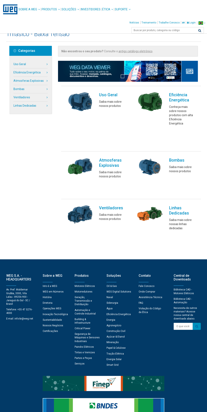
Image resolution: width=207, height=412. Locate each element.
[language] (202, 23)
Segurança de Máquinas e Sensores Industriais (87, 272)
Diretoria (47, 237)
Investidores (90, 9)
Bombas (18, 89)
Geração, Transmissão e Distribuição (83, 235)
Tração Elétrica (115, 288)
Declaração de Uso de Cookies (64, 406)
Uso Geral (19, 64)
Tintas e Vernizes (85, 286)
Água (110, 242)
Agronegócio (114, 259)
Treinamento (149, 22)
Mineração (113, 276)
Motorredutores (83, 226)
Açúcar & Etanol (116, 271)
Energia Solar (114, 293)
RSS (130, 406)
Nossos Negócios (53, 259)
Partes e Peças (83, 292)
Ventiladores (21, 97)
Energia (111, 254)
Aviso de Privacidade (26, 406)
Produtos (49, 9)
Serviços (80, 298)
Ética (106, 9)
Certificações (50, 265)
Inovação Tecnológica (55, 248)
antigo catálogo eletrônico (136, 51)
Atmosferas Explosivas (28, 80)
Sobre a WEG (27, 9)
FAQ (141, 237)
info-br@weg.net (24, 253)
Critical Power (82, 262)
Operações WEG (52, 242)
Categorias (24, 51)
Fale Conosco (146, 220)
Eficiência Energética (27, 72)
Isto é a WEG (50, 220)
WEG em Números (53, 226)
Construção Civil (116, 265)
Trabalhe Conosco (169, 22)
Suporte (121, 9)
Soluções (69, 9)
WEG (9, 9)
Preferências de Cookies (107, 393)
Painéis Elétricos (84, 281)
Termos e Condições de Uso (106, 406)
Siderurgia (112, 237)
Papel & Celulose (116, 282)
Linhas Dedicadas (24, 105)
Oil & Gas (112, 220)
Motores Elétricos (85, 220)
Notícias (134, 22)
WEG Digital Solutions (119, 226)
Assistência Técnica (150, 231)
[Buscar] (200, 30)
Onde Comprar (147, 226)
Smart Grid (113, 299)
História (47, 231)
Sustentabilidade (52, 254)
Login (191, 22)
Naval (110, 231)
